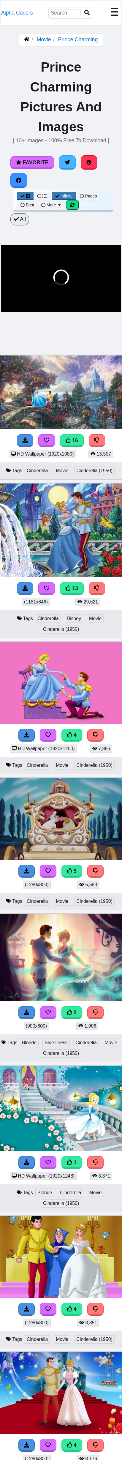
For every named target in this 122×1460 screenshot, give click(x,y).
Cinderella (37, 470)
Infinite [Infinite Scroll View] (64, 196)
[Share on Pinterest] (89, 162)
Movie (44, 39)
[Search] (87, 12)
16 (72, 440)
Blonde (29, 1042)
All (20, 219)
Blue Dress (56, 1042)
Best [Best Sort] (27, 205)
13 (72, 588)
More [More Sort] (51, 205)
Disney (74, 618)
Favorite (32, 162)
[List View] (42, 196)
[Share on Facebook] (18, 180)
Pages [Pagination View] (88, 196)
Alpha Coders (17, 13)
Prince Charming (78, 39)
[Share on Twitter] (67, 162)
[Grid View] (25, 196)
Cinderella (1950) (94, 470)
